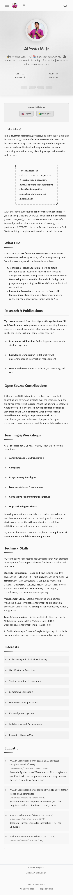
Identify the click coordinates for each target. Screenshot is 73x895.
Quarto (41, 867)
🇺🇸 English (26, 114)
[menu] (7, 5)
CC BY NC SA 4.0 (39, 873)
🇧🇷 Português (45, 114)
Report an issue (45, 889)
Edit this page (27, 889)
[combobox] (65, 5)
